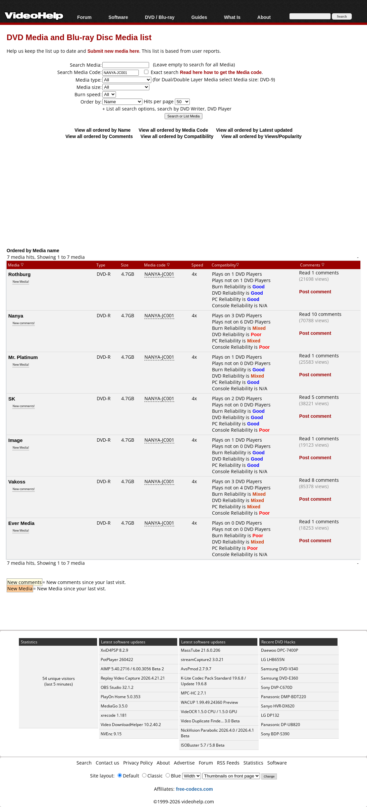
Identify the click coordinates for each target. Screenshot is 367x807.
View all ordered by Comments (99, 136)
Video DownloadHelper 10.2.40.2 (131, 724)
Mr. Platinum (23, 357)
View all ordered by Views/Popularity (261, 136)
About (264, 17)
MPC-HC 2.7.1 (193, 693)
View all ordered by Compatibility (176, 136)
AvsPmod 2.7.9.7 (196, 669)
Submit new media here (113, 51)
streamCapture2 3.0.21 (202, 659)
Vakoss (17, 481)
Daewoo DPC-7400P (279, 650)
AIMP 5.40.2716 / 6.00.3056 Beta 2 (132, 669)
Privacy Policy (138, 763)
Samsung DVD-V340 (279, 669)
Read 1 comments (319, 272)
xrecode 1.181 (114, 715)
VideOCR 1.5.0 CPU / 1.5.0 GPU (209, 711)
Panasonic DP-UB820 (280, 724)
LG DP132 (270, 715)
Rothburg (19, 274)
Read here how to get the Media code (221, 72)
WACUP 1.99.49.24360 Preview (209, 702)
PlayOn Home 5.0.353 (120, 696)
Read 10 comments (320, 314)
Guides (199, 17)
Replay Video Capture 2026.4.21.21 (133, 678)
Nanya (15, 315)
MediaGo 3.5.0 (114, 706)
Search (84, 763)
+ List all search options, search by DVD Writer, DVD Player (167, 109)
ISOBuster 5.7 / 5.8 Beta (203, 745)
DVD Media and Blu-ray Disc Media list (79, 37)
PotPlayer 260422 (117, 659)
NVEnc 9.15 (111, 734)
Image (15, 440)
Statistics (253, 763)
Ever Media (21, 523)
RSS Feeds (228, 763)
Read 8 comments (319, 480)
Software (118, 17)
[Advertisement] (187, 193)
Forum (84, 17)
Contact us (107, 763)
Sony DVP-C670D (276, 687)
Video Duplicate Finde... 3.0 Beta (210, 721)
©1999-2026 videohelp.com (183, 801)
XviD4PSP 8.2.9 (114, 650)
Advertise (184, 763)
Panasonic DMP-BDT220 (283, 696)
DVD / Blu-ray (159, 17)
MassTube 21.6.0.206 (200, 650)
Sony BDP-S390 (275, 734)
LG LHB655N (273, 659)
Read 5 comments (319, 397)
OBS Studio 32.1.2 (117, 687)
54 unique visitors (58, 678)
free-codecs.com (194, 789)
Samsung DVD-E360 (279, 678)
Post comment (315, 291)
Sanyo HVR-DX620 (277, 706)
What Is (232, 17)
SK (11, 398)
